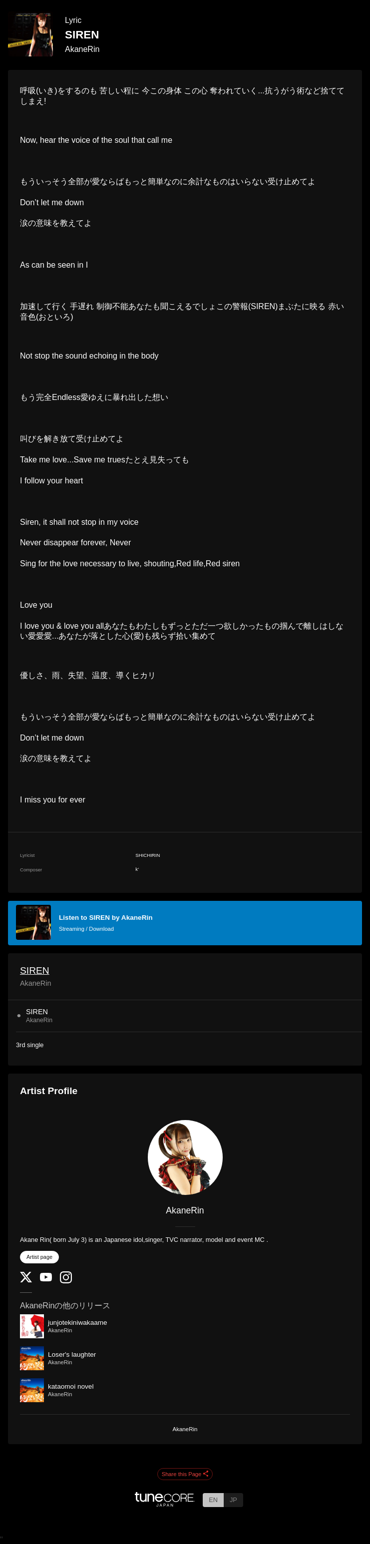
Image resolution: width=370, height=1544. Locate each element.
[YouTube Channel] (46, 1279)
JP (233, 1500)
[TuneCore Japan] (165, 1504)
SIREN (34, 970)
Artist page (39, 1257)
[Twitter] (26, 1280)
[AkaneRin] (185, 1157)
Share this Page (185, 1475)
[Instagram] (66, 1281)
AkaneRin (82, 49)
